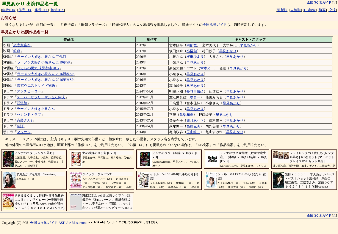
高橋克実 (193, 126)
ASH (62, 223)
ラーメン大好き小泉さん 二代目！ (43, 56)
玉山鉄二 (193, 132)
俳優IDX (41, 10)
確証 (20, 126)
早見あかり (248, 45)
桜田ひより (195, 56)
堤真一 (195, 97)
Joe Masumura (76, 223)
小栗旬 (191, 51)
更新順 (282, 10)
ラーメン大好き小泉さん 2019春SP (43, 62)
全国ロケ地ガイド (44, 223)
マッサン (24, 132)
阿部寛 (191, 45)
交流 (332, 10)
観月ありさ (195, 120)
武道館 (22, 103)
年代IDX (8, 10)
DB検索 (310, 10)
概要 (322, 10)
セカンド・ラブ (29, 114)
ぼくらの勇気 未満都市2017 (38, 68)
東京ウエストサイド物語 (36, 85)
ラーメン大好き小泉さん (36, 109)
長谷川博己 (195, 91)
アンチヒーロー (29, 91)
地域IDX (57, 10)
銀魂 (16, 51)
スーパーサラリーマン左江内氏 (41, 97)
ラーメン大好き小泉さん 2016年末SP (45, 80)
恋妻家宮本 (22, 45)
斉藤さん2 (24, 120)
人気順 (295, 10)
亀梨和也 (186, 115)
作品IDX (24, 10)
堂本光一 (207, 68)
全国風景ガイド (215, 24)
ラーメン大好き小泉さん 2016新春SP (45, 74)
